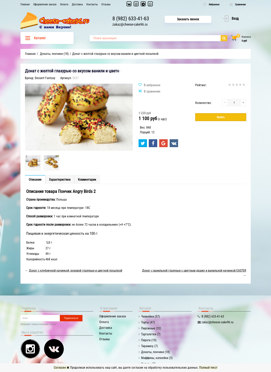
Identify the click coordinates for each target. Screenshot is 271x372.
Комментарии (87, 179)
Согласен (61, 367)
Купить (221, 117)
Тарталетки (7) (150, 334)
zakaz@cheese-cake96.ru (130, 24)
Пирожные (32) (151, 328)
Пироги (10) (148, 340)
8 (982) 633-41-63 (130, 18)
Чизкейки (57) (150, 316)
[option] (33, 162)
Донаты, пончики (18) (155, 352)
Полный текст (208, 367)
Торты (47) (148, 322)
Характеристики (59, 179)
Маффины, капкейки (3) (157, 358)
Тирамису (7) (149, 346)
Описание (35, 179)
